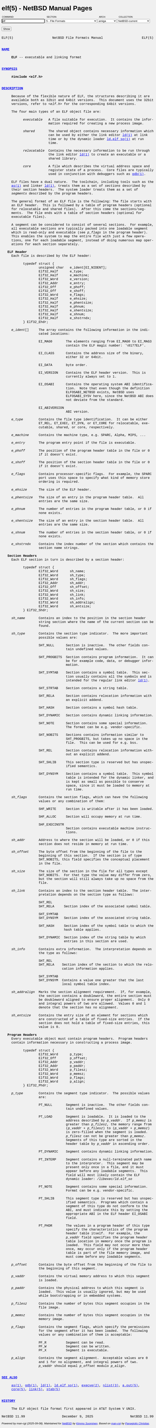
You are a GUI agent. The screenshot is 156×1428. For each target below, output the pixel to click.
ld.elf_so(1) (118, 139)
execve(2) (90, 1385)
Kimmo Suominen (86, 1423)
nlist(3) (110, 1385)
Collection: (126, 17)
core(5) (18, 1389)
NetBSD (67, 1423)
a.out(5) (130, 1385)
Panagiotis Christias (137, 1423)
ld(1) (127, 135)
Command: (9, 17)
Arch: (104, 17)
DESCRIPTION (12, 88)
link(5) (35, 1389)
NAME (5, 49)
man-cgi (116, 1423)
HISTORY (8, 1401)
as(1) (16, 186)
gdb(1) (138, 174)
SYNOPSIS (9, 69)
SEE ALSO (9, 1377)
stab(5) (53, 1389)
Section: (53, 17)
